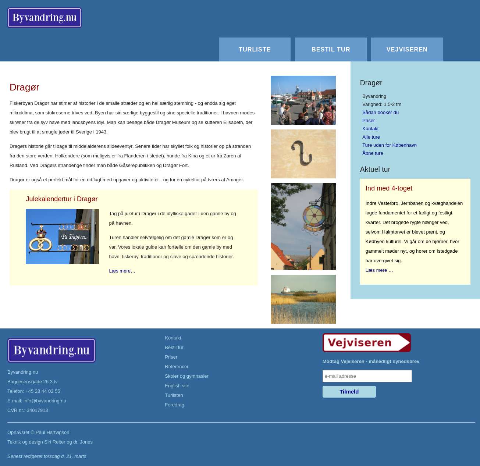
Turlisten (174, 395)
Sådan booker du (380, 112)
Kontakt (370, 128)
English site (177, 385)
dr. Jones (83, 442)
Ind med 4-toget (389, 188)
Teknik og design (25, 442)
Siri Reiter (54, 442)
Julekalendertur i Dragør (61, 199)
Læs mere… (122, 271)
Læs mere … (379, 270)
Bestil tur (331, 49)
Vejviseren (407, 49)
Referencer (176, 366)
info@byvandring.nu (45, 400)
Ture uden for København (389, 145)
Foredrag (174, 405)
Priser (368, 120)
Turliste (255, 49)
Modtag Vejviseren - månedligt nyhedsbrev (371, 361)
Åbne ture (372, 153)
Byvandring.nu (22, 372)
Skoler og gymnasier (187, 376)
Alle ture (371, 137)
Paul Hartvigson (53, 432)
